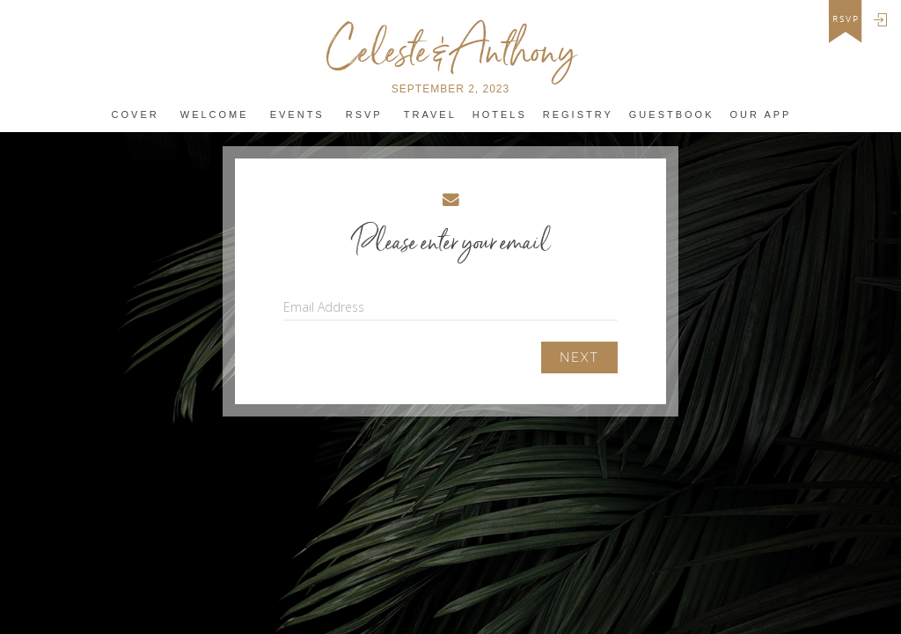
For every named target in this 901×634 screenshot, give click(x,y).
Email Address (323, 307)
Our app (761, 115)
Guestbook (671, 115)
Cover (135, 115)
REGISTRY (578, 115)
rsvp (846, 19)
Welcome (214, 115)
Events (297, 115)
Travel (430, 115)
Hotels (499, 115)
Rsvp (364, 115)
